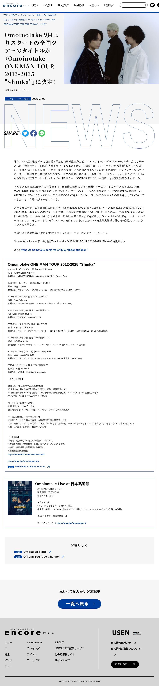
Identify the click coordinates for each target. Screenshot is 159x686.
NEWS (14, 15)
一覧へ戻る (77, 604)
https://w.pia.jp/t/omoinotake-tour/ (24, 461)
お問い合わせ (122, 664)
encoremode (34, 642)
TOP (6, 15)
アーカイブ (33, 660)
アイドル (32, 654)
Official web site (35, 551)
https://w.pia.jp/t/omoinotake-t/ (71, 523)
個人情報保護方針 (121, 642)
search (144, 5)
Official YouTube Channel (41, 556)
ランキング (33, 648)
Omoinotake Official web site (30, 466)
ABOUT (59, 642)
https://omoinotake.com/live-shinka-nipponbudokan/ (54, 250)
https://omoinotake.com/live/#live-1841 (26, 454)
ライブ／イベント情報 (30, 15)
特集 (7, 654)
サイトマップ (62, 660)
